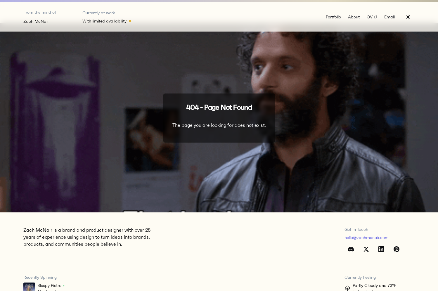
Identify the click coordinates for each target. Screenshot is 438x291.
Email (389, 17)
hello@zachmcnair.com (366, 237)
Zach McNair (36, 21)
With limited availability (104, 21)
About (354, 17)
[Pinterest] (396, 249)
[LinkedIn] (381, 249)
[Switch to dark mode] (408, 17)
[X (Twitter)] (366, 249)
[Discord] (350, 249)
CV (372, 17)
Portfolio (333, 17)
